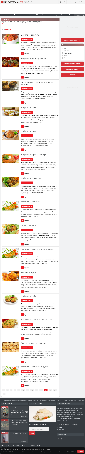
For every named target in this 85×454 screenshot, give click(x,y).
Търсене (72, 74)
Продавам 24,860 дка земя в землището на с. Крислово (19, 422)
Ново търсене (6, 24)
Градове (63, 15)
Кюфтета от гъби (28, 296)
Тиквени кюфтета (29, 272)
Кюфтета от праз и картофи (33, 155)
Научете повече (45, 449)
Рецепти (66, 50)
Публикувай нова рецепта (72, 40)
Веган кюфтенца (28, 225)
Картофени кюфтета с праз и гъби (36, 320)
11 (27, 390)
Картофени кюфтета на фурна (34, 367)
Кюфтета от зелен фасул (32, 178)
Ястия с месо (68, 53)
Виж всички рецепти (72, 69)
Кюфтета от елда (28, 131)
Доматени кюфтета (30, 35)
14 (41, 390)
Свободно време (47, 15)
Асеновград (5, 445)
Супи (65, 48)
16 (50, 390)
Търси (32, 433)
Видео (24, 445)
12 (32, 390)
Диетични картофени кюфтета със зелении (37, 83)
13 (36, 390)
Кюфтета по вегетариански (33, 58)
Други (66, 58)
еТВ (38, 445)
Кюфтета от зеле (28, 108)
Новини (31, 15)
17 (55, 390)
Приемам (80, 451)
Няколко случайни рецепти (72, 63)
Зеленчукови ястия (27, 39)
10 (23, 390)
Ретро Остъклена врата (19, 433)
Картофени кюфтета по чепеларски (37, 249)
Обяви (32, 445)
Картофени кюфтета (30, 202)
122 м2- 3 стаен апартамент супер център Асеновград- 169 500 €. (19, 411)
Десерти (66, 55)
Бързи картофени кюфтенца (34, 343)
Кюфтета (8, 29)
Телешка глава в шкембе (38, 425)
